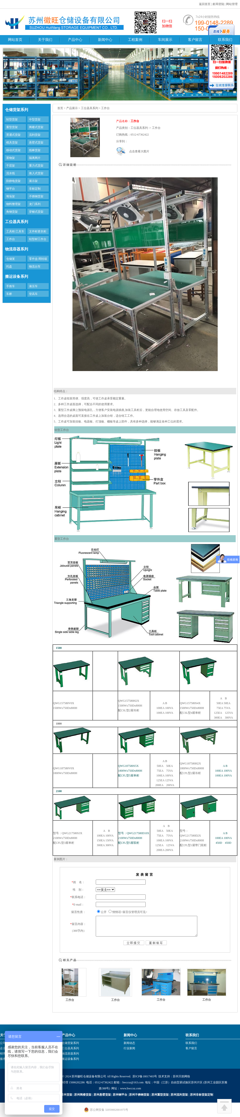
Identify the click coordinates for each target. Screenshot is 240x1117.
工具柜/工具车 (15, 231)
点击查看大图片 (139, 151)
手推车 (10, 286)
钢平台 (10, 188)
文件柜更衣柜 (37, 231)
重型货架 (12, 127)
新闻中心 (105, 40)
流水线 (10, 173)
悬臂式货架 (36, 142)
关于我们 (45, 40)
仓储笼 (10, 259)
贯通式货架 (13, 135)
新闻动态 (129, 1043)
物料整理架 (13, 204)
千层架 (10, 165)
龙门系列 (35, 204)
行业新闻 (129, 1048)
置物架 (10, 158)
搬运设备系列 (70, 1059)
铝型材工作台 (37, 239)
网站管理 (232, 4)
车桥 (9, 294)
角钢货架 (12, 211)
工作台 (10, 239)
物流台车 (35, 266)
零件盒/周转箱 (38, 259)
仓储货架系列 (70, 1043)
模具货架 (12, 142)
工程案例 (135, 40)
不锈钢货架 (36, 196)
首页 (60, 108)
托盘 (9, 266)
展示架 (33, 181)
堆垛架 (10, 196)
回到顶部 (224, 1106)
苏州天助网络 (181, 1076)
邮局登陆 (218, 4)
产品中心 (75, 40)
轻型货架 (12, 119)
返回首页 (204, 4)
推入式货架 (36, 173)
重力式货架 (36, 165)
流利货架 (35, 135)
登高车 (33, 294)
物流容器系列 (70, 1053)
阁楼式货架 (36, 127)
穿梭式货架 (36, 211)
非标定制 (35, 188)
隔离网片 (35, 158)
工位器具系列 (70, 1048)
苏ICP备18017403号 (144, 1076)
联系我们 (225, 40)
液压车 (33, 286)
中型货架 (35, 119)
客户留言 (195, 40)
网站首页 (15, 40)
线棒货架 (35, 150)
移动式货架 (13, 150)
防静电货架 (13, 181)
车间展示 (165, 40)
